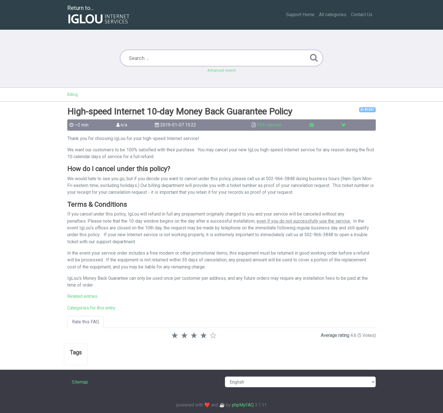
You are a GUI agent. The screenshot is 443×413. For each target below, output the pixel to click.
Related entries (82, 296)
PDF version (269, 125)
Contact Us (361, 14)
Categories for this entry (91, 308)
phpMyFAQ (243, 405)
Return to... (99, 15)
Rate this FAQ (85, 321)
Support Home (300, 14)
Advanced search (221, 70)
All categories (332, 14)
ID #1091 (367, 110)
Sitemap (80, 382)
